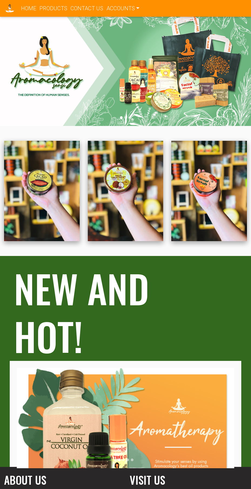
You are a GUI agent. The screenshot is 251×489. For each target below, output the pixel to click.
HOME (29, 8)
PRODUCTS (53, 8)
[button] (19, 68)
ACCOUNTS (120, 8)
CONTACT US (87, 8)
